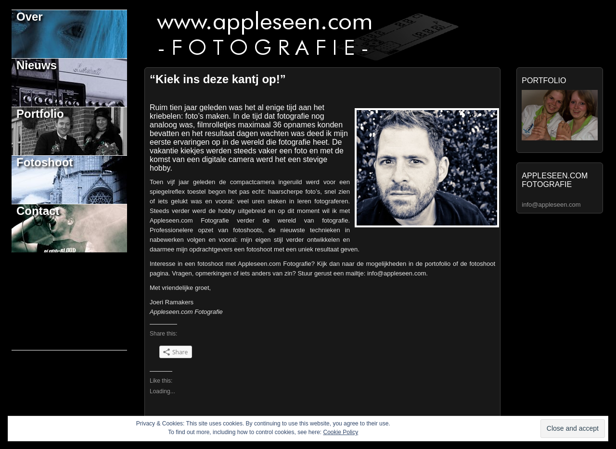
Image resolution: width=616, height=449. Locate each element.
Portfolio (40, 113)
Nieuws (36, 65)
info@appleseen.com (551, 204)
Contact (37, 210)
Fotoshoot (44, 162)
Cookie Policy (341, 432)
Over (29, 16)
